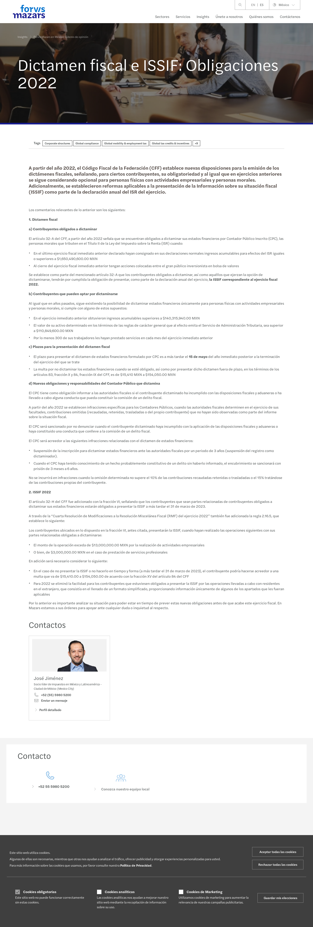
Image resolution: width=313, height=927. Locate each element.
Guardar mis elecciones (280, 897)
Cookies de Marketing (204, 892)
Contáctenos (290, 16)
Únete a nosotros (229, 16)
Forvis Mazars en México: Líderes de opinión (61, 34)
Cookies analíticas (120, 892)
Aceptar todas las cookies (278, 851)
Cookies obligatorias (39, 892)
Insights (203, 16)
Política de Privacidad (136, 865)
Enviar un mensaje (50, 702)
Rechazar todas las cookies (277, 864)
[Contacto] (50, 788)
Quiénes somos (261, 16)
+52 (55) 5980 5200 (52, 696)
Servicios (183, 16)
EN (253, 4)
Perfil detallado (47, 711)
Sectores (162, 16)
